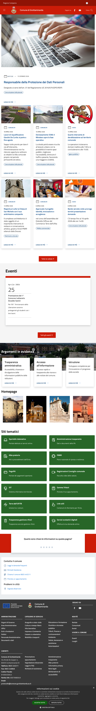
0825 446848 (10, 668)
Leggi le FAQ (29, 665)
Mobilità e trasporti (32, 637)
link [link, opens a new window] (68, 698)
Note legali (52, 668)
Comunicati (9, 128)
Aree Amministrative (8, 625)
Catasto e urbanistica (33, 634)
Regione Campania (10, 3)
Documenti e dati (7, 640)
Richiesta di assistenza (33, 668)
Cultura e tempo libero (33, 625)
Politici (3, 634)
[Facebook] (74, 10)
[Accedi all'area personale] (87, 3)
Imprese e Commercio (33, 631)
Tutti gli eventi (46, 335)
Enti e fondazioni (7, 631)
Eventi (74, 638)
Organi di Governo (8, 622)
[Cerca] (91, 10)
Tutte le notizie (48, 259)
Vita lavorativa (30, 628)
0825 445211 (13, 665)
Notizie (10, 76)
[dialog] (48, 698)
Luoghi (74, 641)
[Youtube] (79, 10)
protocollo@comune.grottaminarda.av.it (16, 683)
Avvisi (72, 128)
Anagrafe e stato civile (33, 622)
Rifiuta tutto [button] (56, 703)
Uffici (3, 628)
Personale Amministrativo (10, 637)
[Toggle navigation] (4, 10)
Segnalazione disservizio (34, 662)
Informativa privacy (55, 665)
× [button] (93, 688)
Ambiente (52, 637)
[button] (48, 707)
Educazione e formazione (57, 622)
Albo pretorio (53, 662)
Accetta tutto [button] (39, 703)
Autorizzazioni (53, 646)
